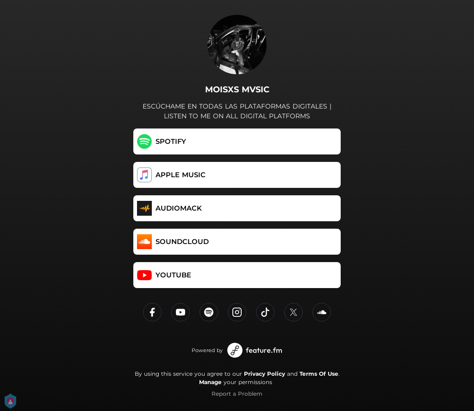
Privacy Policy (264, 373)
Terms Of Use (318, 373)
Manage (210, 382)
